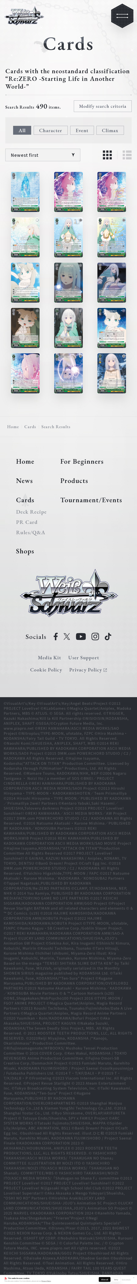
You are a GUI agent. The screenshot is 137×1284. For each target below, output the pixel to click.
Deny (116, 1279)
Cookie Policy (46, 669)
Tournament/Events (91, 499)
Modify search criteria (103, 106)
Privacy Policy (46, 1281)
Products (74, 480)
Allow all (104, 1279)
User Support (83, 657)
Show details (126, 1279)
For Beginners (82, 461)
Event (82, 130)
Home (13, 427)
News (24, 480)
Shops (25, 551)
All (22, 130)
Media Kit (49, 657)
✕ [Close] (134, 1277)
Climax (110, 130)
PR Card (27, 522)
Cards (30, 427)
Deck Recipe (31, 511)
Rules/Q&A (30, 532)
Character (50, 130)
